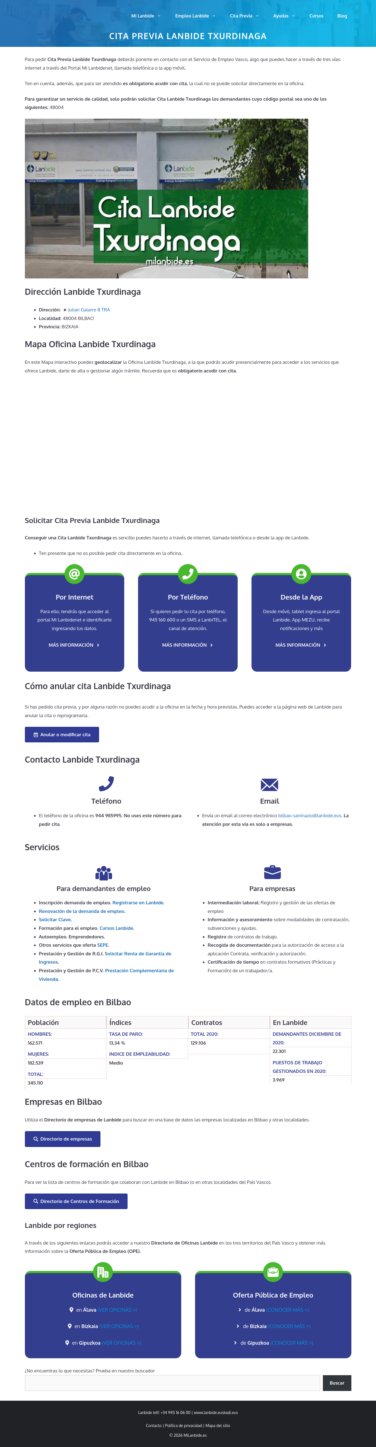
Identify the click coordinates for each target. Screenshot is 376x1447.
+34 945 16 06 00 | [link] (177, 1412)
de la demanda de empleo (82, 911)
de (277, 1310)
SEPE (102, 945)
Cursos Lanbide (116, 928)
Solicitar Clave (55, 919)
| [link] (216, 1425)
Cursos (316, 16)
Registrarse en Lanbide (137, 902)
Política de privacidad (183, 1425)
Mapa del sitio (218, 1425)
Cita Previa (248, 15)
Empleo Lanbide (199, 15)
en (106, 1310)
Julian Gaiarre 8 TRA (89, 310)
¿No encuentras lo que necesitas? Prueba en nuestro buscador (90, 1371)
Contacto (154, 1425)
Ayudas (288, 15)
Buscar (337, 1383)
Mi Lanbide (149, 15)
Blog (342, 16)
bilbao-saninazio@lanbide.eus (309, 815)
